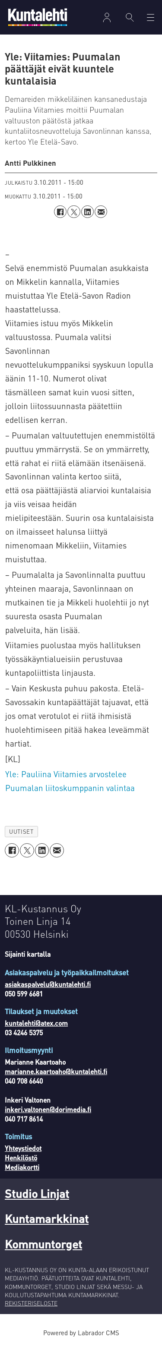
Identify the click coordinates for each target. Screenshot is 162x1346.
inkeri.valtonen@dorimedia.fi (48, 1109)
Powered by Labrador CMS (81, 1332)
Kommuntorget (43, 1243)
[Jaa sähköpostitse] (101, 211)
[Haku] (130, 17)
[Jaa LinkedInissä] (87, 211)
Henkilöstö (21, 1158)
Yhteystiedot (23, 1148)
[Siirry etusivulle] (37, 17)
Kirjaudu (107, 17)
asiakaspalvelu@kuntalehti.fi (48, 984)
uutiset (21, 831)
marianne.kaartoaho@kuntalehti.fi (56, 1071)
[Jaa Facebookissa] (60, 211)
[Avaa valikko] (151, 17)
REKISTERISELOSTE (31, 1303)
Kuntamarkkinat (47, 1218)
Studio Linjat (37, 1193)
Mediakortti (22, 1167)
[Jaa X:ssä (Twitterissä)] (73, 211)
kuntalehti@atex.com (36, 1023)
